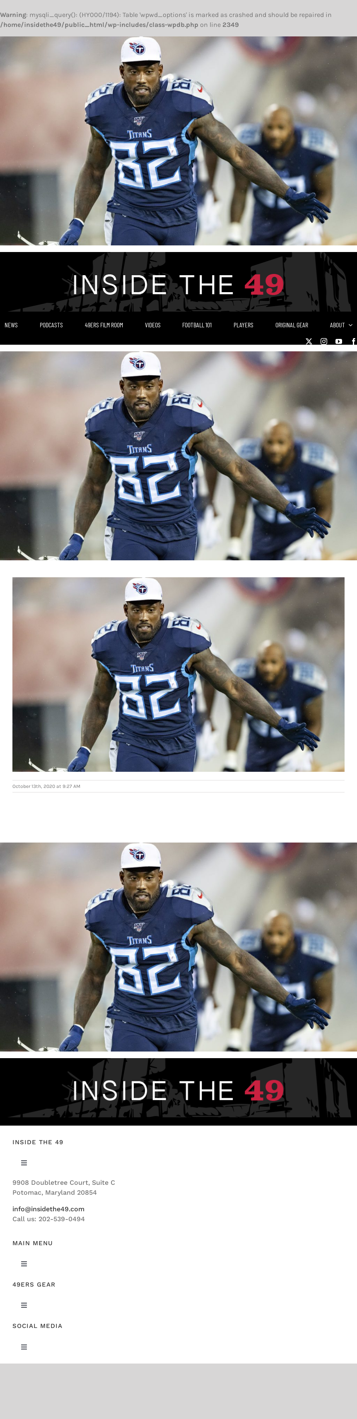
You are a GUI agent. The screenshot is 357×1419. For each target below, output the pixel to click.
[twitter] (309, 341)
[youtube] (338, 341)
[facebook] (353, 341)
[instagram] (324, 341)
